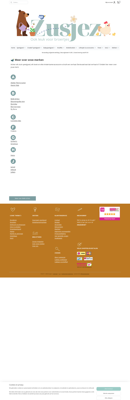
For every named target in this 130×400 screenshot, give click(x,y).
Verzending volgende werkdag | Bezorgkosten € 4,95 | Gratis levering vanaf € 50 (65, 52)
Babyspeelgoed (49, 48)
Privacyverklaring (60, 234)
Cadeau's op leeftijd (61, 262)
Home (13, 48)
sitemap (55, 274)
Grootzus (14, 144)
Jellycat (13, 170)
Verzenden (58, 225)
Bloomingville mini (18, 101)
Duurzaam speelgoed (39, 220)
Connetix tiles (16, 121)
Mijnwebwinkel (85, 274)
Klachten (57, 229)
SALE (107, 48)
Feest (100, 48)
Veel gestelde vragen (61, 236)
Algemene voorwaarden (62, 231)
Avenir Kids (15, 85)
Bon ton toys (16, 107)
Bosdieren (13, 220)
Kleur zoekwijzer (60, 257)
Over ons (35, 246)
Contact (57, 220)
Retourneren (59, 227)
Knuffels (60, 48)
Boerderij (13, 222)
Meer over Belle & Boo (22, 198)
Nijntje (12, 231)
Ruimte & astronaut (16, 234)
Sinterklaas (13, 236)
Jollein (13, 172)
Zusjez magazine (37, 242)
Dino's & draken (15, 227)
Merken (115, 48)
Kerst (11, 238)
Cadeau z (58, 260)
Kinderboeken (71, 48)
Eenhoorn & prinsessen (17, 225)
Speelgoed (21, 48)
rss (59, 274)
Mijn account (111, 2)
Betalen (57, 222)
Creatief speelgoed (34, 48)
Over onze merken (38, 244)
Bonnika (14, 104)
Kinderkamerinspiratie (39, 222)
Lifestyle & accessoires (87, 48)
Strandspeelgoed (15, 229)
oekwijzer (64, 260)
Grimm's (14, 141)
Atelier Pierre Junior (18, 83)
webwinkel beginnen (67, 274)
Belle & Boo (15, 99)
